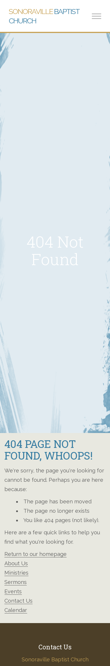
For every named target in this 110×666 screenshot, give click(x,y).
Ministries (16, 573)
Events (13, 591)
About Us (16, 563)
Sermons (15, 582)
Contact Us (18, 601)
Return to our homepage (35, 554)
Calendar (15, 610)
